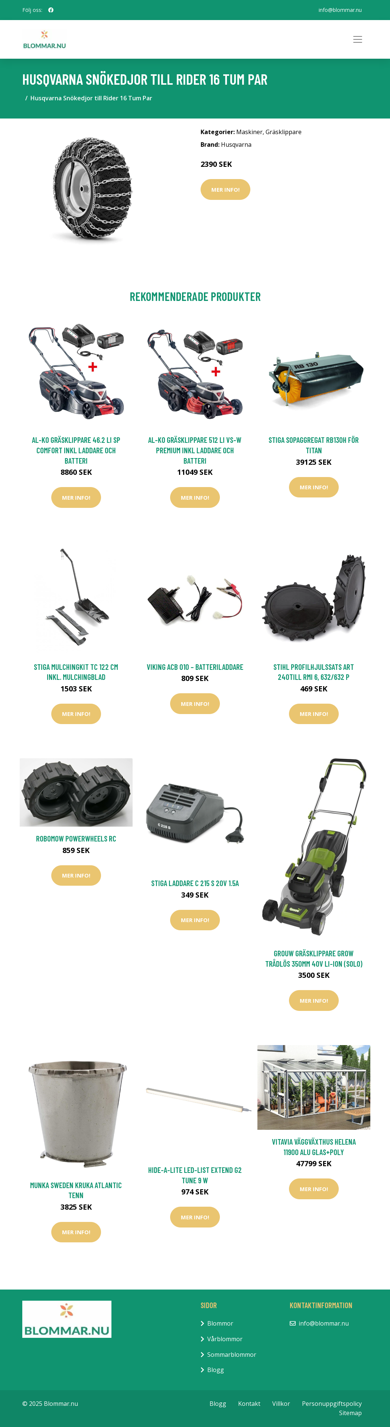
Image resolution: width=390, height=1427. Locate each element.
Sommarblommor (231, 1354)
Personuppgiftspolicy (332, 1404)
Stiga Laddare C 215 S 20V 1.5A (195, 883)
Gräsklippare (284, 132)
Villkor (281, 1404)
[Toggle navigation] (358, 39)
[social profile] (50, 10)
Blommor (220, 1323)
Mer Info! (225, 189)
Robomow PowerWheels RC (76, 838)
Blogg (215, 1370)
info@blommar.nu (340, 9)
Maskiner (249, 132)
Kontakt (249, 1404)
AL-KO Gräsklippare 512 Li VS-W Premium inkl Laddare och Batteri (194, 450)
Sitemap (350, 1413)
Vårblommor (225, 1339)
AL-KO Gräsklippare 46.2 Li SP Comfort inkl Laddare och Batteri (76, 450)
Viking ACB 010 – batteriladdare (195, 666)
